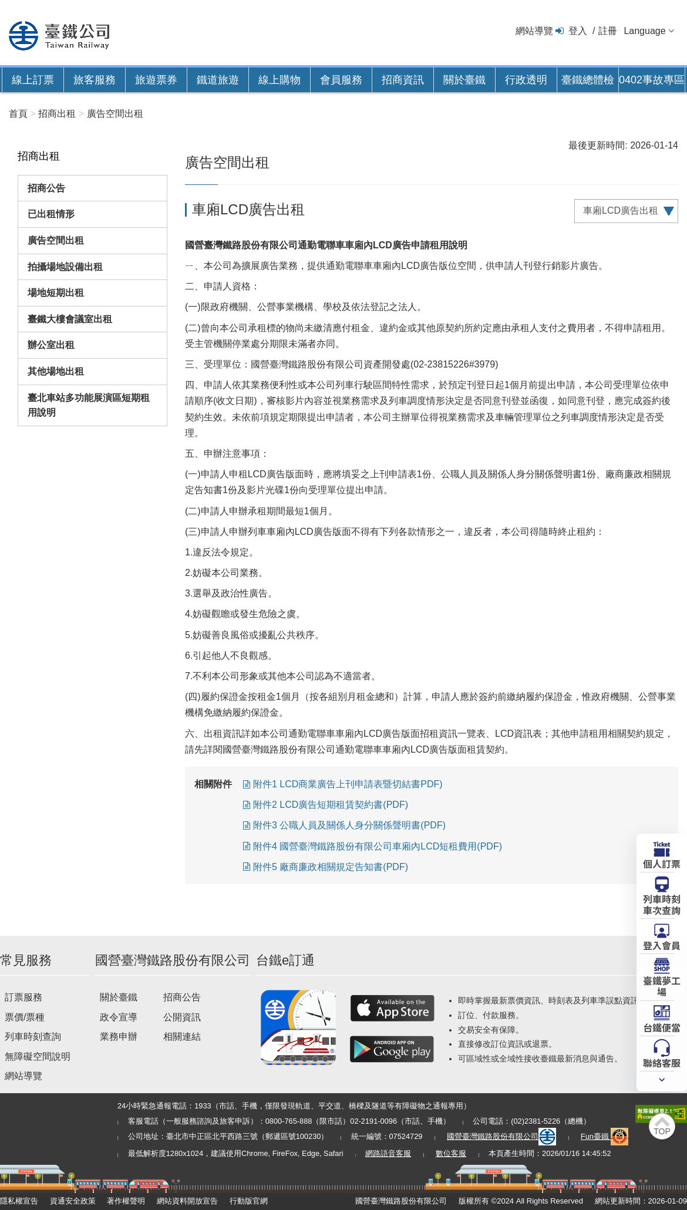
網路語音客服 (388, 1153)
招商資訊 (403, 80)
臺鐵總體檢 (587, 80)
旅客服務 (94, 80)
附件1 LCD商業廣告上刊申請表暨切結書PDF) (348, 784)
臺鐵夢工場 (662, 985)
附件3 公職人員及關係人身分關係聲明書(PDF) (349, 825)
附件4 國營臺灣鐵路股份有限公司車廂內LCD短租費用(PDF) (377, 846)
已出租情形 (51, 214)
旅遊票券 (156, 80)
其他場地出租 (56, 371)
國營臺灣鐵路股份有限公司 (501, 1136)
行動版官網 (249, 1200)
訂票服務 (23, 997)
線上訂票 (33, 80)
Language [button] (644, 31)
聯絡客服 (662, 1062)
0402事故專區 (652, 80)
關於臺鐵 (464, 80)
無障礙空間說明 (37, 1056)
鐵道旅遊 (218, 80)
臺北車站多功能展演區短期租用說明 (89, 405)
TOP (662, 1131)
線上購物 (279, 80)
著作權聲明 (126, 1200)
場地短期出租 (56, 293)
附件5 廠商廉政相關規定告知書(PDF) (330, 867)
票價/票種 (25, 1017)
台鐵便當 (662, 1026)
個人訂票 (662, 863)
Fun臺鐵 (605, 1136)
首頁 (18, 114)
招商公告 (46, 188)
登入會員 (662, 944)
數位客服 (451, 1153)
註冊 (607, 31)
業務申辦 (118, 1037)
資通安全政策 (73, 1200)
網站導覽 (534, 31)
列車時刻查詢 (33, 1037)
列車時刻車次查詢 (662, 904)
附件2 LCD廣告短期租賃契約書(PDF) (330, 805)
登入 (577, 31)
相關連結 (182, 1037)
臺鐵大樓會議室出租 (70, 319)
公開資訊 (182, 1017)
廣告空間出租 (56, 240)
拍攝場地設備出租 (65, 267)
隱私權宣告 (19, 1200)
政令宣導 (118, 1017)
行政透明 (526, 80)
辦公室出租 (51, 345)
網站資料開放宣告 (187, 1200)
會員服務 (341, 80)
